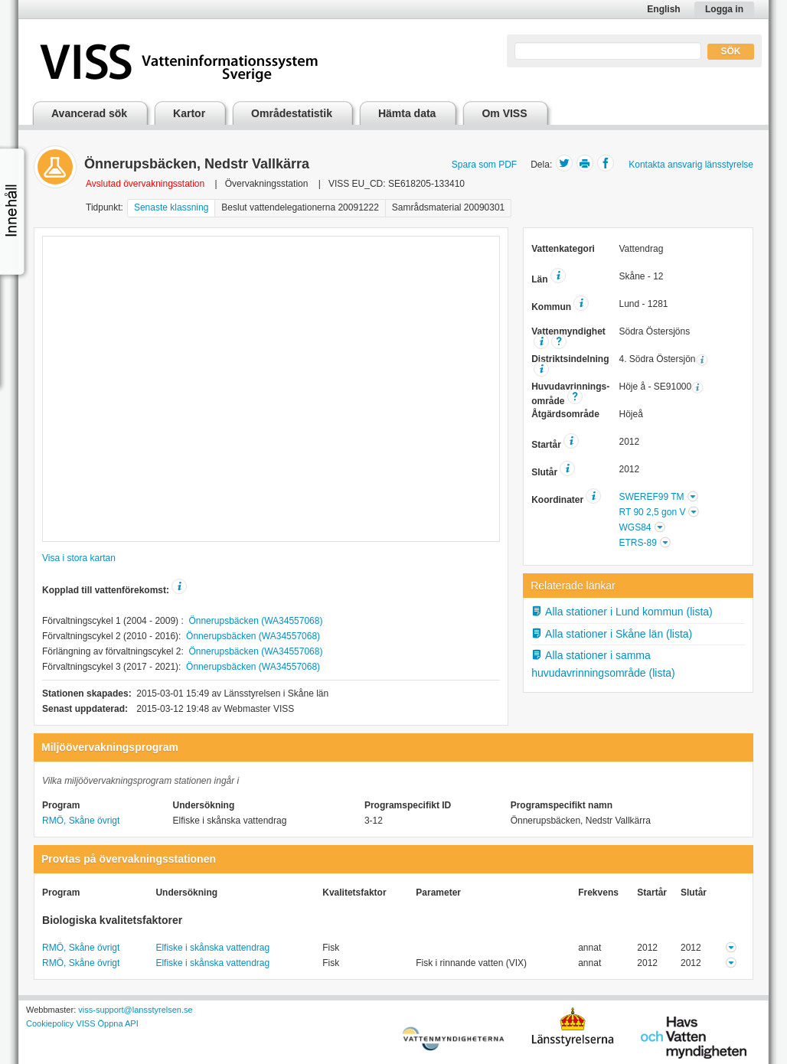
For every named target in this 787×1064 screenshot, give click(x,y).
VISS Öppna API (107, 1023)
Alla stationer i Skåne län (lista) (611, 634)
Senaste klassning (171, 207)
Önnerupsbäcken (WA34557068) (255, 620)
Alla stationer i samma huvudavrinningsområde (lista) (603, 664)
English (663, 9)
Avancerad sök (89, 113)
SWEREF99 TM (651, 496)
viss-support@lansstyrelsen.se (135, 1009)
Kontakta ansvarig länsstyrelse (691, 164)
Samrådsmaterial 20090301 (448, 207)
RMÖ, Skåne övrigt (80, 820)
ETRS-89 (637, 542)
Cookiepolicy (49, 1023)
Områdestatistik (291, 113)
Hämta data (407, 113)
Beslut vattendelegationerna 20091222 (300, 207)
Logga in (724, 9)
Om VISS (504, 113)
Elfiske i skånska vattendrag (212, 947)
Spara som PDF (484, 164)
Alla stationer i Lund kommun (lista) (622, 611)
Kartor (189, 113)
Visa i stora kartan (79, 558)
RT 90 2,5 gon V (652, 512)
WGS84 (635, 527)
